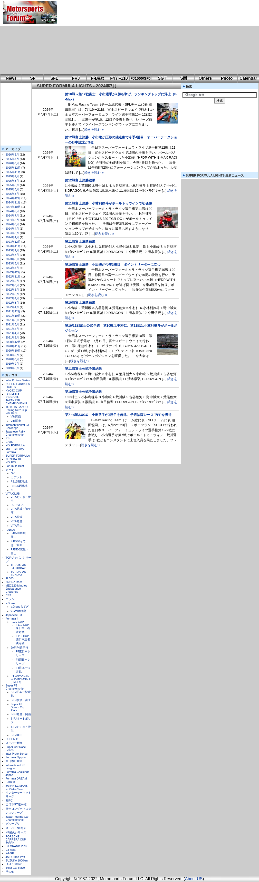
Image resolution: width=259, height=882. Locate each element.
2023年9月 (12, 250)
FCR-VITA (17, 504)
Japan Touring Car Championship (17, 818)
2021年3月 (12, 337)
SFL (54, 78)
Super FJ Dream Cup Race (18, 707)
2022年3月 (12, 302)
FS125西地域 (19, 485)
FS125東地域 (19, 481)
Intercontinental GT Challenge (18, 426)
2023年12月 (13, 241)
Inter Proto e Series (18, 380)
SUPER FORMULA (18, 455)
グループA (12, 823)
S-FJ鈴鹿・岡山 (21, 714)
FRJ (76, 78)
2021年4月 (12, 333)
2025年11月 (13, 171)
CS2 (8, 595)
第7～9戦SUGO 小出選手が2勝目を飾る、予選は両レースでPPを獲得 (118, 415)
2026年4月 (12, 158)
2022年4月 (12, 298)
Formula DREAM (16, 778)
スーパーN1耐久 (16, 827)
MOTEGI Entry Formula (15, 450)
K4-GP (10, 853)
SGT (162, 78)
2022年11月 (13, 276)
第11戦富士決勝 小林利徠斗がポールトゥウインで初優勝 (108, 203)
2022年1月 (12, 307)
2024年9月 (12, 211)
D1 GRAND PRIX (17, 846)
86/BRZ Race (14, 581)
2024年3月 (12, 232)
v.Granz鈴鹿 (18, 610)
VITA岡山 (17, 525)
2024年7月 (12, 215)
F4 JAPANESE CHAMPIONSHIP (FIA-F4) (22, 678)
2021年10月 (13, 315)
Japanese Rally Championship (15, 433)
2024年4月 (12, 228)
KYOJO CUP (14, 390)
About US (194, 879)
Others (205, 78)
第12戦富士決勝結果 (80, 180)
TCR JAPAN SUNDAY (18, 573)
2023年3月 (12, 267)
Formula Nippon (16, 757)
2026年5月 (12, 154)
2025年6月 (12, 185)
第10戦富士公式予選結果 (83, 392)
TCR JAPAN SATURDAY (18, 566)
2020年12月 (13, 341)
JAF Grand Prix (15, 856)
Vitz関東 (16, 420)
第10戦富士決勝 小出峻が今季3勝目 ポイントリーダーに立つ (113, 264)
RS (7, 438)
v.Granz (10, 603)
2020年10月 (13, 350)
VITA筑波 (17, 516)
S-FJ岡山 (16, 734)
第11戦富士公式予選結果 (83, 369)
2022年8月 (12, 285)
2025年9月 (12, 176)
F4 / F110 (119, 78)
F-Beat (97, 78)
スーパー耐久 (14, 742)
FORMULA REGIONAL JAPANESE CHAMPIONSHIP (16, 399)
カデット (16, 477)
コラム (10, 599)
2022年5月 (12, 293)
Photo (227, 78)
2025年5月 (12, 189)
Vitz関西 (16, 416)
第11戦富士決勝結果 (80, 241)
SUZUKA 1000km (17, 860)
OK (13, 473)
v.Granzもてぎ (20, 606)
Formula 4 (12, 618)
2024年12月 (13, 198)
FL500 (10, 578)
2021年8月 (12, 320)
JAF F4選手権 (19, 647)
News (11, 78)
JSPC (9, 800)
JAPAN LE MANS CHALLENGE (17, 787)
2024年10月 (13, 206)
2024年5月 (12, 224)
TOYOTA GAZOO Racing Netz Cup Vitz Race (17, 410)
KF (12, 489)
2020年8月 (12, 359)
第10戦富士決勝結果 (80, 302)
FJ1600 (10, 782)
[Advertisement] (129, 37)
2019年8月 (12, 368)
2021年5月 (12, 328)
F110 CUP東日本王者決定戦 (23, 628)
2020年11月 (13, 346)
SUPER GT (13, 739)
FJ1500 (10, 529)
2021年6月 (12, 324)
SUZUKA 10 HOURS (13, 461)
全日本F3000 (14, 761)
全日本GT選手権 (16, 804)
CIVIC (9, 441)
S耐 (183, 78)
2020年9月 (12, 354)
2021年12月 (13, 311)
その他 (10, 871)
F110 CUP (17, 621)
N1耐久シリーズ (16, 832)
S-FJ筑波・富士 (21, 700)
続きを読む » (94, 129)
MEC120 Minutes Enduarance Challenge (16, 588)
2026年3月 (12, 163)
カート (10, 469)
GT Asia (11, 849)
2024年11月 (13, 202)
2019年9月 (12, 363)
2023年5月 (12, 263)
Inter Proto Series (17, 753)
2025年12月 (13, 167)
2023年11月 (13, 246)
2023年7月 (12, 254)
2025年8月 (12, 180)
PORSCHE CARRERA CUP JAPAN (16, 839)
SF (32, 78)
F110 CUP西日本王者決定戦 (23, 639)
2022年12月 (13, 272)
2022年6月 (12, 289)
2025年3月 (12, 193)
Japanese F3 (14, 615)
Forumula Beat (15, 465)
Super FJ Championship (15, 687)
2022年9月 (12, 280)
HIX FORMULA (15, 445)
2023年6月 (12, 259)
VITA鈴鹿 (17, 521)
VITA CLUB (13, 493)
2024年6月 (12, 219)
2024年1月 (12, 237)
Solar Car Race (15, 867)
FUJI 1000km (14, 864)
